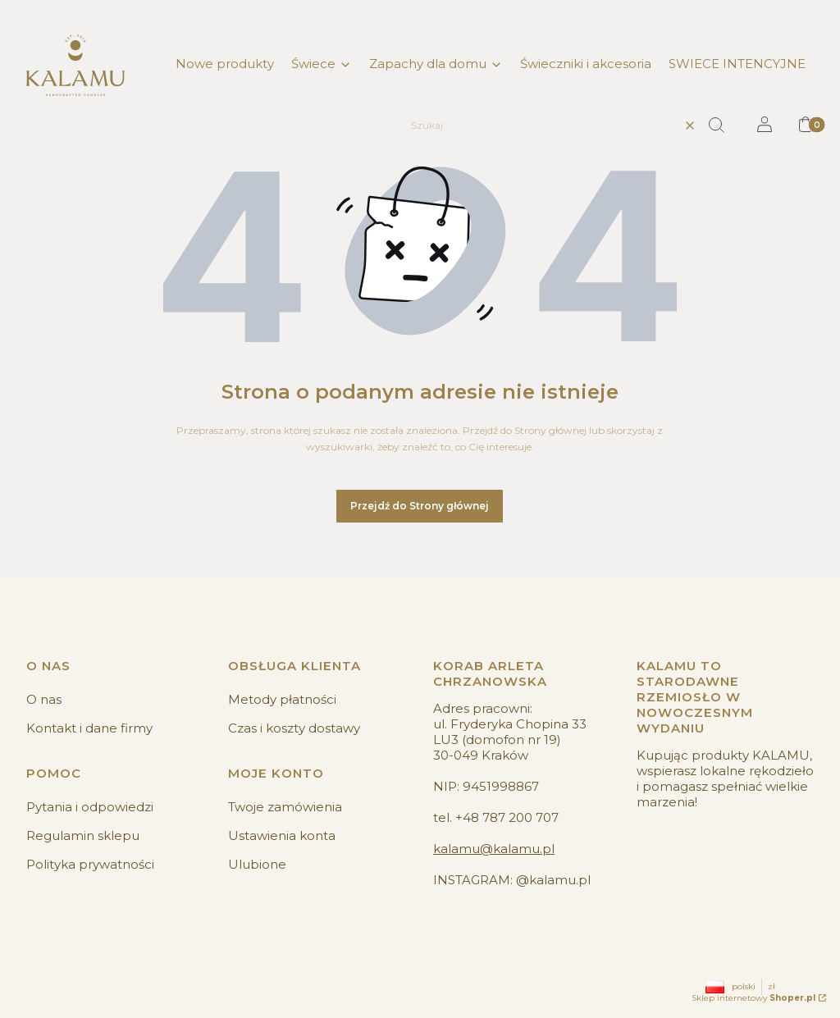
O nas (44, 699)
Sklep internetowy (753, 998)
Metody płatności (282, 699)
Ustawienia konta (282, 835)
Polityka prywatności (90, 864)
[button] (722, 125)
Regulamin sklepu (82, 835)
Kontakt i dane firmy (89, 728)
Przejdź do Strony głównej (419, 506)
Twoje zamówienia (285, 807)
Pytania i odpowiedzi (89, 807)
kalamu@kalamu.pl (494, 848)
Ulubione (257, 864)
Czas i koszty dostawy (294, 728)
